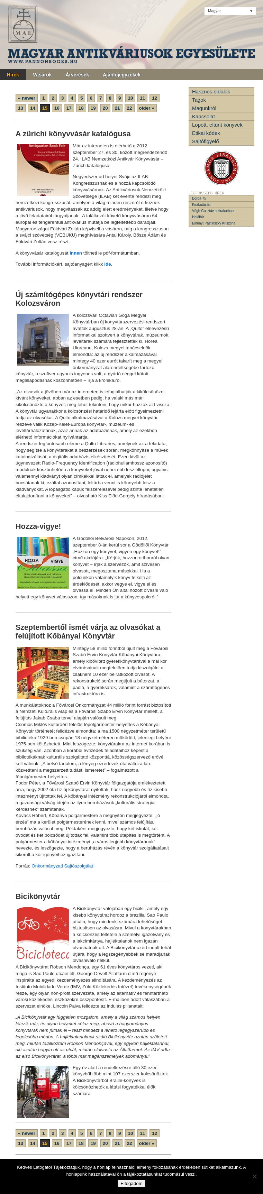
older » (146, 108)
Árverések (77, 74)
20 (105, 108)
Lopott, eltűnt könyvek (217, 125)
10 (130, 98)
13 (20, 108)
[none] (230, 11)
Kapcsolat (203, 116)
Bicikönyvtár (38, 896)
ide (107, 264)
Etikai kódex (206, 133)
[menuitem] (230, 11)
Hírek (13, 74)
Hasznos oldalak (211, 91)
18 (81, 108)
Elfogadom (131, 1183)
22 (129, 108)
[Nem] (254, 1176)
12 (154, 98)
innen (76, 253)
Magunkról (204, 108)
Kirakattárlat (201, 204)
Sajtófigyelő (205, 141)
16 (57, 108)
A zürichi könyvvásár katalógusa (73, 134)
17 (69, 108)
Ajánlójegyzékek (121, 74)
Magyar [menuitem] (214, 11)
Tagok (199, 100)
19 (93, 108)
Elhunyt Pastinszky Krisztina (213, 223)
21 (117, 108)
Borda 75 (199, 198)
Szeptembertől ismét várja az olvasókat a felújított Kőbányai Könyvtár (88, 631)
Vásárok (42, 74)
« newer (26, 98)
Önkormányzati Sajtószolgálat (62, 866)
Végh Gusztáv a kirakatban (213, 211)
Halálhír (198, 217)
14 (32, 108)
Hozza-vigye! (38, 526)
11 (142, 98)
